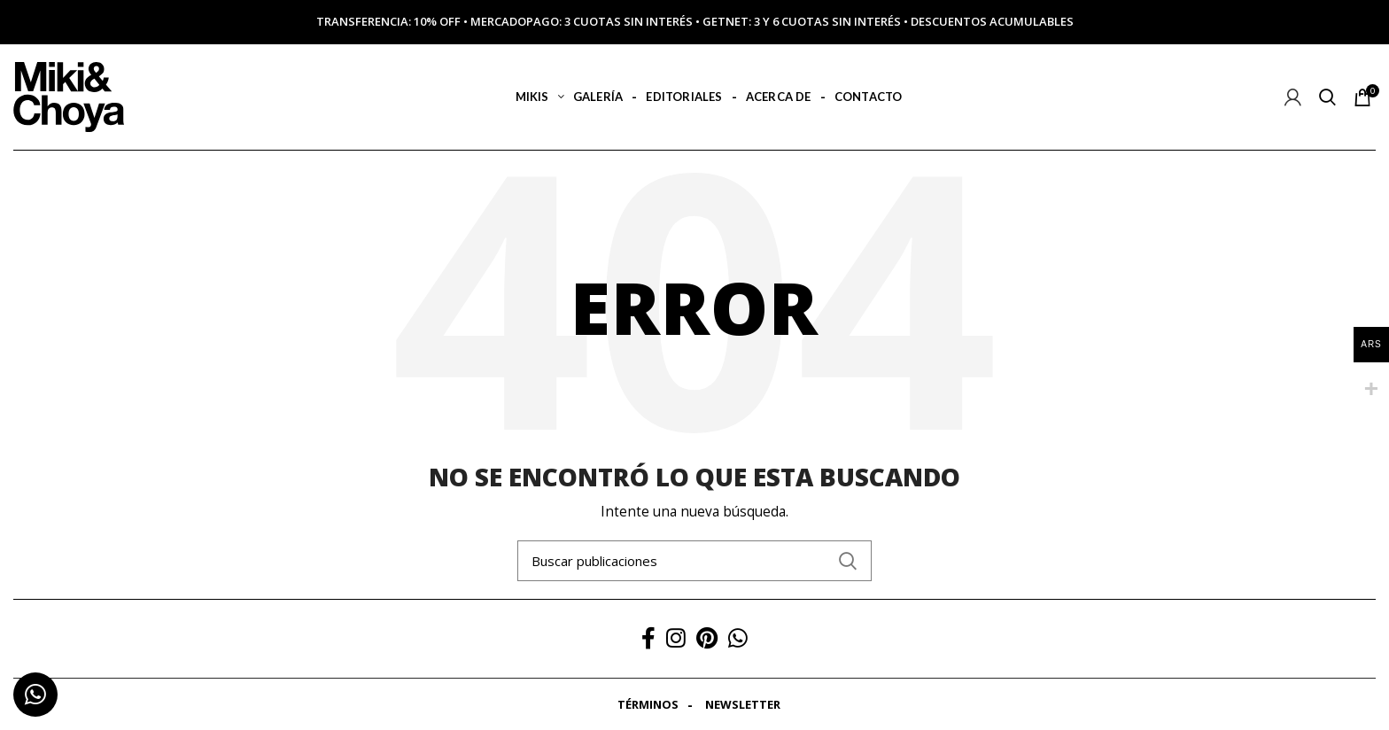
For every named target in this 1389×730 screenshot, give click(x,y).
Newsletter (742, 704)
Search (848, 560)
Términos (648, 704)
